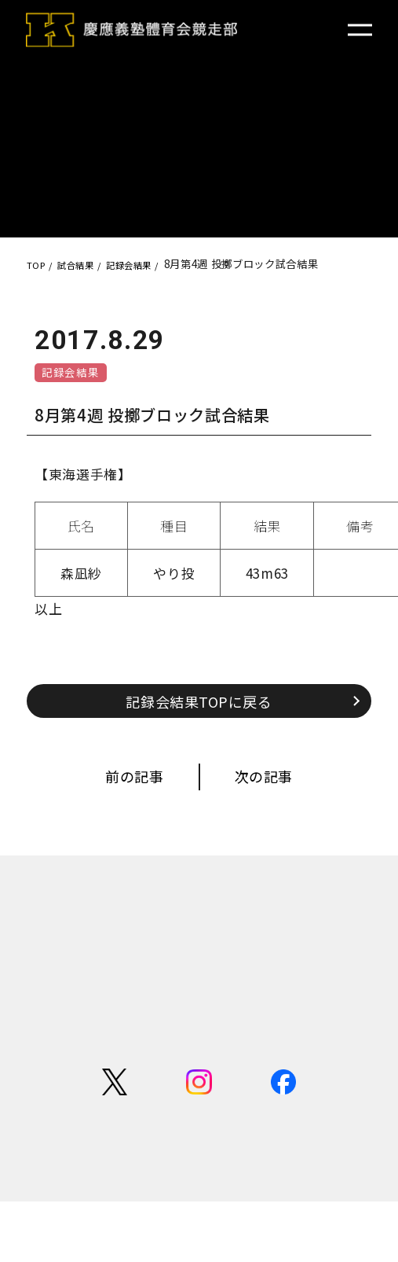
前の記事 (121, 790)
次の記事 (276, 790)
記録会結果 (75, 374)
